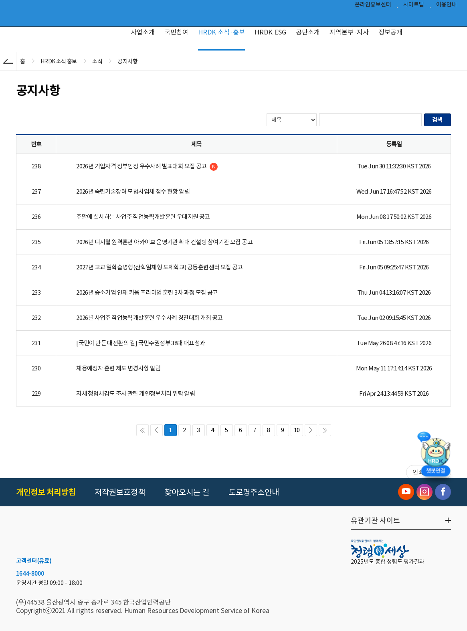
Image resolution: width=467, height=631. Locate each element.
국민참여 (176, 32)
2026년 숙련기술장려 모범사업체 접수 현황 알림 (133, 191)
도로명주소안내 (253, 492)
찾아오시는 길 (186, 492)
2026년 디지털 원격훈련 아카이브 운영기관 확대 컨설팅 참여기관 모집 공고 (164, 242)
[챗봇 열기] (435, 456)
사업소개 (143, 32)
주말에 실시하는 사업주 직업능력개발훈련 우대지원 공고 (143, 216)
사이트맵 (413, 6)
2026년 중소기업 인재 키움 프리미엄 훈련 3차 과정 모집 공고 (147, 292)
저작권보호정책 (120, 492)
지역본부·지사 (349, 32)
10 (297, 430)
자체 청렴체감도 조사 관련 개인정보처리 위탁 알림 (135, 393)
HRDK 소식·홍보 (221, 32)
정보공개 (390, 32)
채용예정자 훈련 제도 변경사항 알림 (118, 368)
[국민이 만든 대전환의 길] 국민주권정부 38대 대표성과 (140, 343)
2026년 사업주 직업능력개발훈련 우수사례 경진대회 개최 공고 (149, 318)
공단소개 (308, 32)
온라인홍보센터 (373, 6)
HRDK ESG (270, 32)
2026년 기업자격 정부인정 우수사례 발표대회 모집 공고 (147, 166)
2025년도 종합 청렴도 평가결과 (388, 561)
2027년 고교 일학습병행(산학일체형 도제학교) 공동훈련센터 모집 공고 (159, 267)
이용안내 (446, 6)
